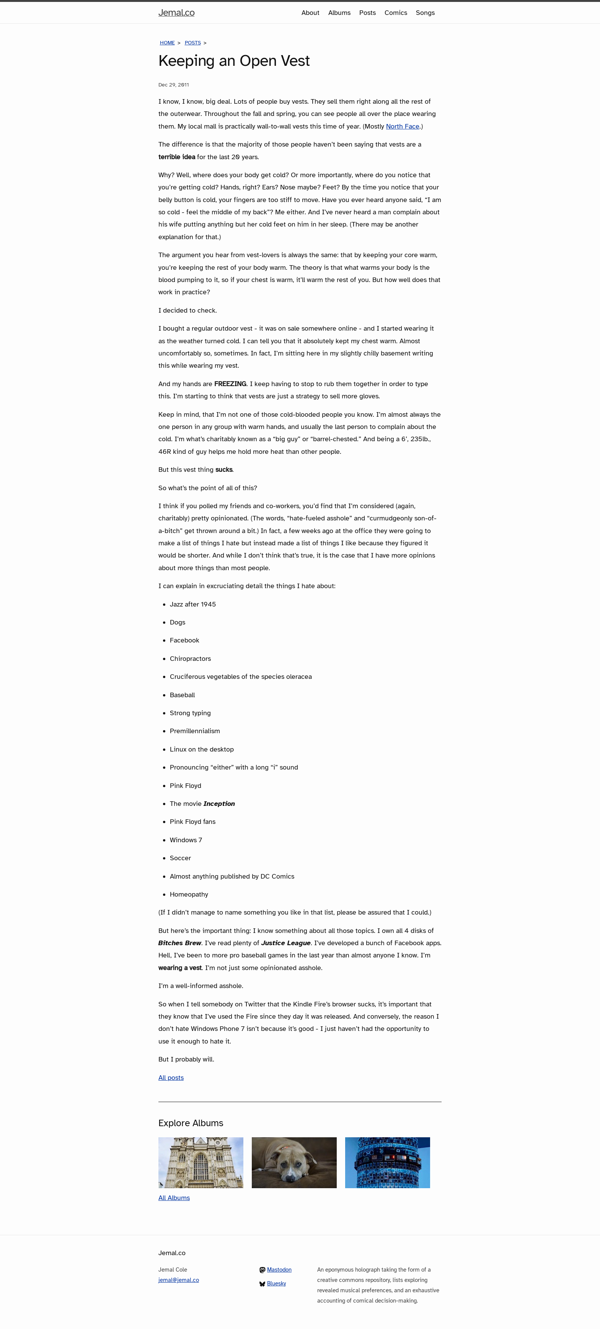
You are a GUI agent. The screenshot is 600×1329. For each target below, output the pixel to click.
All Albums (174, 1198)
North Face (402, 126)
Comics (396, 12)
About (311, 12)
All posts (171, 1077)
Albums (339, 12)
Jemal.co (176, 12)
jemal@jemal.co (178, 1280)
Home (167, 42)
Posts (367, 12)
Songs (425, 12)
